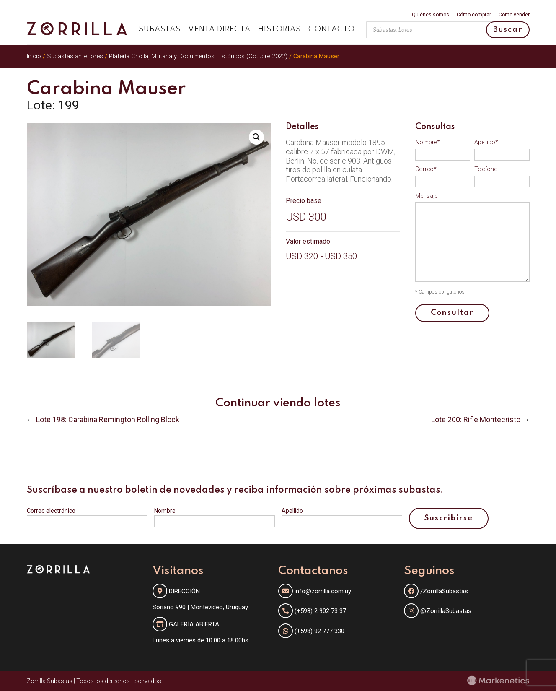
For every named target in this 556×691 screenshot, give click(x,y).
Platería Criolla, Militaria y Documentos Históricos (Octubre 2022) (198, 56)
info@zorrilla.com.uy (323, 591)
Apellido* (486, 142)
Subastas (160, 29)
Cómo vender (514, 15)
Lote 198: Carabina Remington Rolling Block (107, 419)
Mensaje (426, 195)
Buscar (507, 30)
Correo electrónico (51, 511)
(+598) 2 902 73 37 (320, 611)
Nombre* (427, 142)
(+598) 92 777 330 (319, 631)
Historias (279, 29)
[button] (256, 137)
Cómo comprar (474, 15)
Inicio (34, 56)
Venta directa (219, 29)
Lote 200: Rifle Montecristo (475, 419)
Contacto (331, 29)
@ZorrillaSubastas (437, 611)
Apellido (292, 511)
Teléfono (486, 169)
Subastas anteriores (75, 56)
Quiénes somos (430, 15)
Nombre (165, 511)
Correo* (426, 169)
